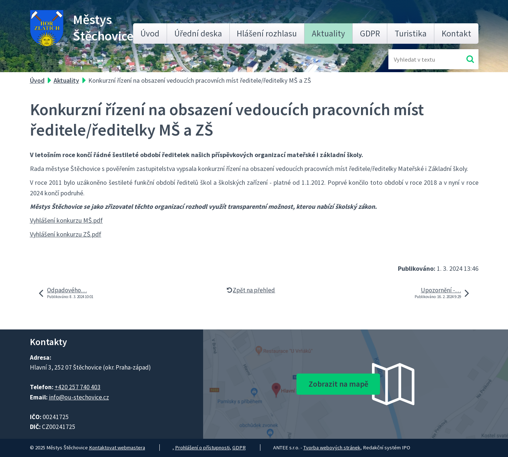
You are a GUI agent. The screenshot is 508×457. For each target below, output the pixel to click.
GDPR (370, 33)
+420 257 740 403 (78, 387)
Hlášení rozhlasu (267, 33)
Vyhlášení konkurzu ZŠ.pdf (65, 234)
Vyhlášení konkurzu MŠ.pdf (66, 220)
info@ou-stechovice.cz (79, 397)
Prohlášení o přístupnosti (202, 447)
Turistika (411, 33)
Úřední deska (198, 33)
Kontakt (456, 33)
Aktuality (328, 33)
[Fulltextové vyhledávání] (417, 59)
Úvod (149, 33)
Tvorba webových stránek (331, 447)
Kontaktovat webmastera (117, 447)
